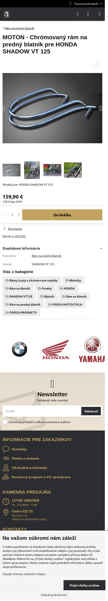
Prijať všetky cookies (84, 585)
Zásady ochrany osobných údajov (24, 574)
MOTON (20, 236)
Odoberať (91, 411)
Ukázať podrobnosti (54, 595)
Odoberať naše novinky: (52, 400)
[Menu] (100, 14)
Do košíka (62, 214)
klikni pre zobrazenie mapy (29, 519)
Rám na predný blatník (46, 255)
